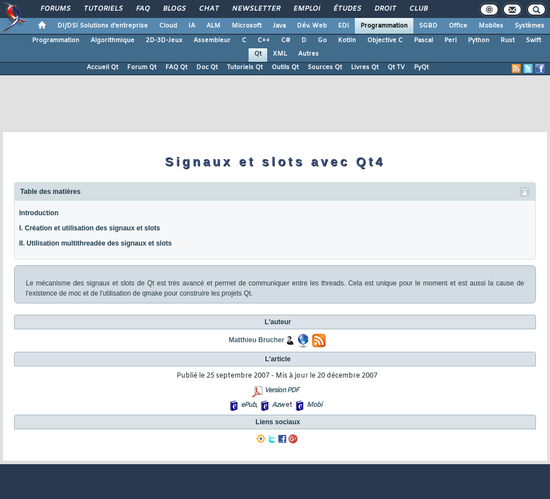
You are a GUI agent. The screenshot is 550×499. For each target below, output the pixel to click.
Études (347, 8)
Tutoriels (102, 8)
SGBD (428, 26)
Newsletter (256, 8)
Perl (450, 40)
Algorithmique (112, 40)
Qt (258, 54)
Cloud (168, 26)
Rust (508, 40)
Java (279, 26)
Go (322, 40)
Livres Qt (364, 67)
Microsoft (247, 26)
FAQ (142, 8)
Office (458, 26)
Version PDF (281, 390)
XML (280, 54)
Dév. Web (312, 26)
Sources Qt (325, 67)
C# (285, 40)
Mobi (314, 405)
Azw (278, 405)
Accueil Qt (102, 67)
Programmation (384, 26)
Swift (533, 40)
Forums (55, 8)
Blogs (173, 8)
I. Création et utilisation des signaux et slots (89, 228)
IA (191, 26)
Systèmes (529, 26)
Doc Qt (207, 67)
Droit (384, 8)
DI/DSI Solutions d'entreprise (102, 26)
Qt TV (396, 67)
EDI (343, 26)
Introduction (38, 213)
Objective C (385, 40)
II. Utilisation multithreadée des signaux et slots (95, 243)
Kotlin (347, 40)
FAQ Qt (176, 67)
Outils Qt (285, 67)
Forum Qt (141, 67)
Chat (208, 8)
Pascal (423, 40)
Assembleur (212, 40)
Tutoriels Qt (245, 67)
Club (418, 8)
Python (478, 40)
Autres (308, 54)
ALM (213, 26)
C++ (264, 40)
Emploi (306, 8)
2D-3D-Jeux (164, 40)
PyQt (421, 67)
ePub (248, 405)
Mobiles (491, 26)
